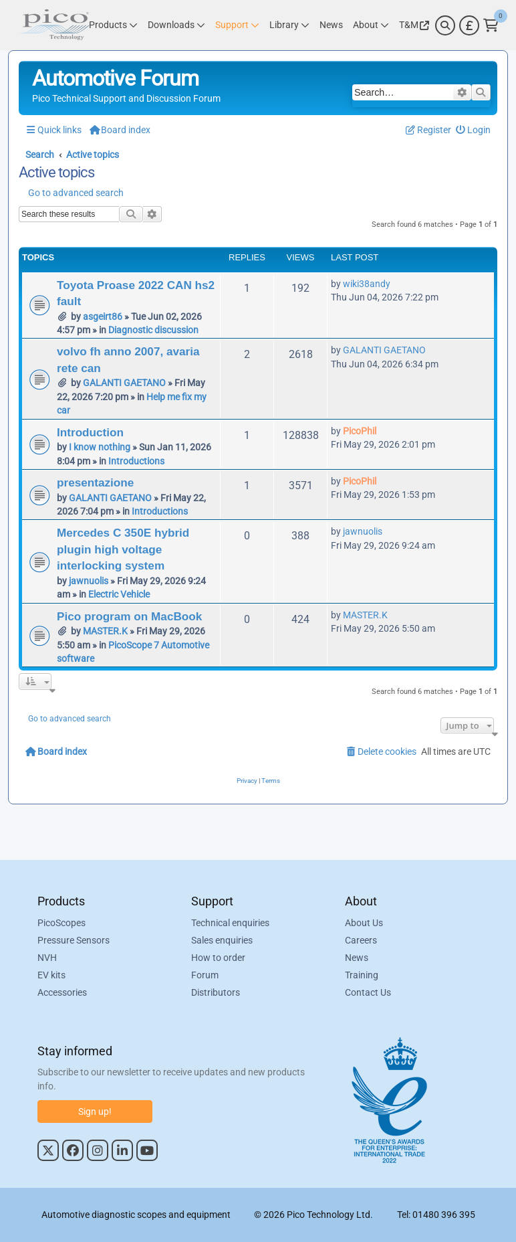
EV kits (51, 975)
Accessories (62, 992)
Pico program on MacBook (129, 616)
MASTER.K (105, 631)
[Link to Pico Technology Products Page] (113, 25)
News (356, 957)
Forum (205, 975)
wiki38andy (366, 283)
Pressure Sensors (73, 940)
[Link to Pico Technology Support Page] (237, 25)
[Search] (445, 25)
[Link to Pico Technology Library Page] (289, 25)
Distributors (215, 992)
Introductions (136, 461)
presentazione (95, 482)
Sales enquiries (222, 940)
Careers (361, 940)
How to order (218, 957)
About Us (364, 922)
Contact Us (368, 992)
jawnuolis (88, 580)
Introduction (90, 432)
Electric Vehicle (119, 594)
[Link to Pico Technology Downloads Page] (176, 25)
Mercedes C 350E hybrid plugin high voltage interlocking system (123, 549)
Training (361, 975)
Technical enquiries (230, 922)
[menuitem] (473, 130)
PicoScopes (61, 922)
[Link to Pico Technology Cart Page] (491, 25)
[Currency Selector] (469, 25)
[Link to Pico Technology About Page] (371, 25)
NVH (47, 957)
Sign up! (95, 1111)
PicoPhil (359, 431)
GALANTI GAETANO (124, 382)
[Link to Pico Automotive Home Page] (54, 25)
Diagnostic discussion (153, 330)
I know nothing (99, 447)
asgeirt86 (102, 316)
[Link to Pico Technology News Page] (331, 25)
